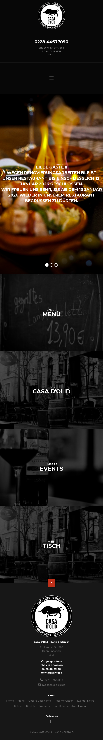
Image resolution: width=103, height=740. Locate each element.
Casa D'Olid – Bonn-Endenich (56, 731)
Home (10, 700)
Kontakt (31, 706)
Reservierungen (64, 700)
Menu (21, 700)
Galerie (18, 706)
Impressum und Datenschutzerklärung (62, 706)
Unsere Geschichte (39, 700)
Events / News (85, 700)
